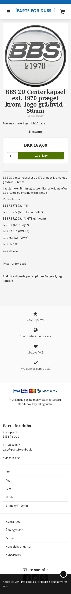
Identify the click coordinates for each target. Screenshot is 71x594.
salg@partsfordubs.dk (17, 449)
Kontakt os (13, 521)
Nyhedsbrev (13, 555)
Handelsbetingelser (18, 546)
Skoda (9, 497)
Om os (10, 538)
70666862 (14, 445)
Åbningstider (14, 530)
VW (8, 472)
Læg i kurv (41, 155)
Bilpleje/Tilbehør (17, 505)
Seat (9, 489)
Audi (8, 480)
